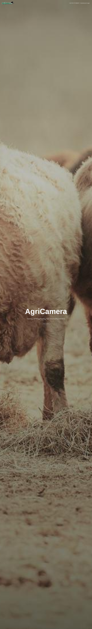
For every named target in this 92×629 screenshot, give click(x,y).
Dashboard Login (85, 3)
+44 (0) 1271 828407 (74, 3)
